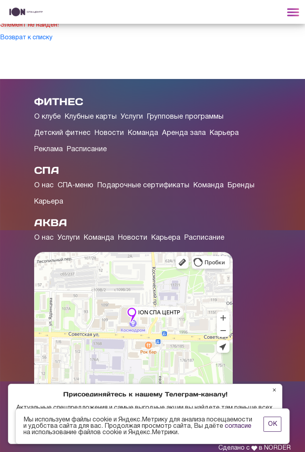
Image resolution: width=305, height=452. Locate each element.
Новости (109, 133)
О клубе (47, 116)
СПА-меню (75, 185)
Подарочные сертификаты (143, 185)
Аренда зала (184, 133)
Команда (143, 133)
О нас (44, 185)
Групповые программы (185, 116)
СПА (46, 170)
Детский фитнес (62, 133)
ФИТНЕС (58, 101)
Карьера (224, 133)
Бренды (241, 185)
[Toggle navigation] (293, 12)
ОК (272, 424)
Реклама (48, 149)
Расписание (87, 149)
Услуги (132, 116)
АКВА (50, 222)
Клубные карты (91, 116)
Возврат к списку (26, 37)
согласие (238, 426)
